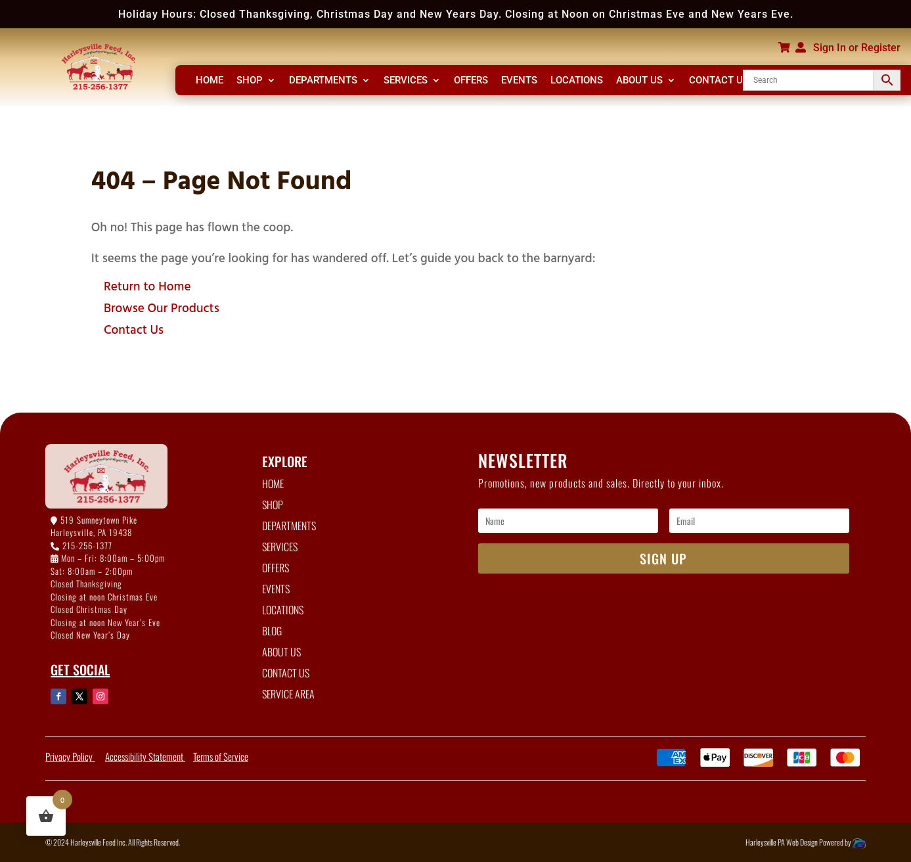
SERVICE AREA (288, 694)
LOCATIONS (576, 81)
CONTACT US (719, 81)
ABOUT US (639, 81)
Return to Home (147, 285)
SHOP (249, 81)
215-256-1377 (87, 545)
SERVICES (406, 81)
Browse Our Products (161, 307)
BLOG (272, 631)
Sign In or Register (856, 47)
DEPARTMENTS (323, 81)
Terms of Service (220, 756)
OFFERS (471, 81)
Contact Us (134, 328)
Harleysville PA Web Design (782, 842)
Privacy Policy (70, 756)
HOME (209, 81)
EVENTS (519, 81)
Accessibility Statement (145, 756)
